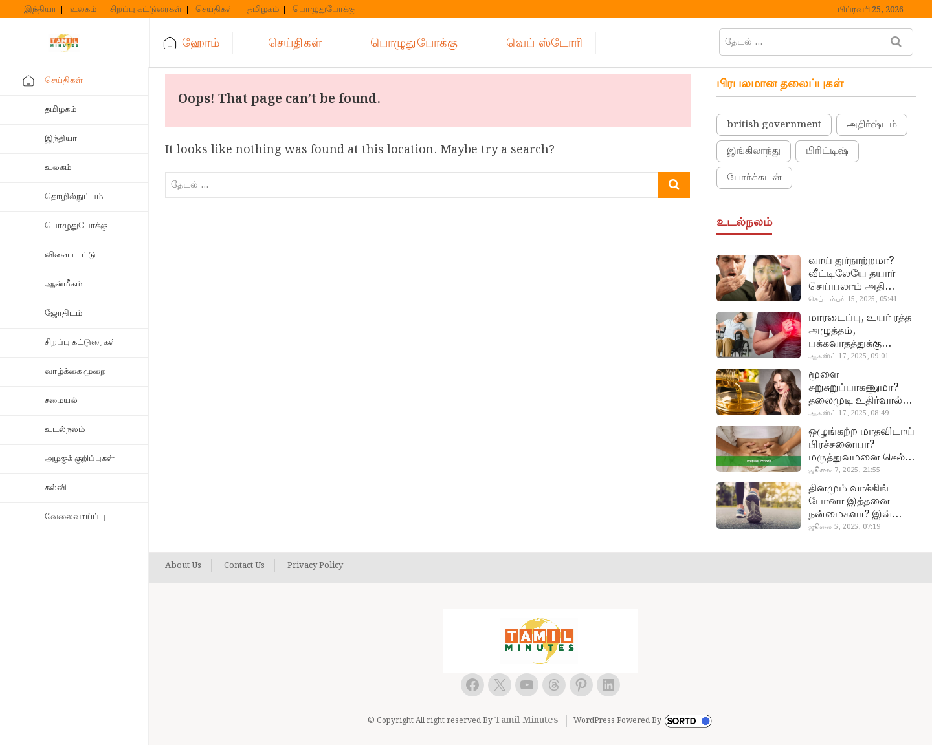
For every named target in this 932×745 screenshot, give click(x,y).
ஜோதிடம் (63, 313)
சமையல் (61, 400)
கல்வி (56, 488)
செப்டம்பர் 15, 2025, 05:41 (852, 299)
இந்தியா (40, 10)
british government (774, 125)
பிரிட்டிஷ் (827, 151)
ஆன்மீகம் (63, 284)
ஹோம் (200, 43)
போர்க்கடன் (754, 178)
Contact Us (244, 565)
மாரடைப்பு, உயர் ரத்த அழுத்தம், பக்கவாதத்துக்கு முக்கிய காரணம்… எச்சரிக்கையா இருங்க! (861, 331)
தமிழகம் (263, 10)
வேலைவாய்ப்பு (75, 517)
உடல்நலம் (65, 430)
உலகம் (83, 10)
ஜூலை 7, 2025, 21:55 (844, 470)
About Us (183, 565)
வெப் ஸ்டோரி (544, 43)
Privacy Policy (315, 565)
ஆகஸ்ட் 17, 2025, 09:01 (848, 356)
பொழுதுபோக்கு (324, 10)
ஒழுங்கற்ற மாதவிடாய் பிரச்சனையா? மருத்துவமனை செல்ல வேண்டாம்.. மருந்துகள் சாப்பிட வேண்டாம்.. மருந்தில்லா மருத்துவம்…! (861, 445)
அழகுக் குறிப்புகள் (80, 459)
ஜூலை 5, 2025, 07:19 (844, 527)
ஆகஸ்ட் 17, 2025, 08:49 (848, 413)
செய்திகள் (214, 10)
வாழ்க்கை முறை (75, 371)
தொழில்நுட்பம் (74, 197)
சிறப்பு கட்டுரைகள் (146, 10)
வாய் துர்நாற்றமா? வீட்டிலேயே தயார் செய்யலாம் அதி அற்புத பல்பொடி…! (855, 274)
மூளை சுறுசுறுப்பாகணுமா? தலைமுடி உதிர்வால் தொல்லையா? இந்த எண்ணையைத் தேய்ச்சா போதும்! (855, 388)
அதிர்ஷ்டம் (872, 125)
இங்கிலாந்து (754, 151)
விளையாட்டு (70, 255)
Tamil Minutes (526, 720)
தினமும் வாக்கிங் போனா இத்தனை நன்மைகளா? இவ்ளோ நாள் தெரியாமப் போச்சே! (860, 501)
